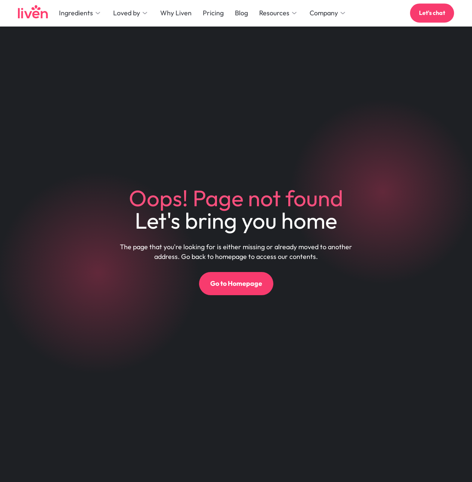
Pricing (213, 13)
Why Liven (176, 13)
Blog (241, 13)
